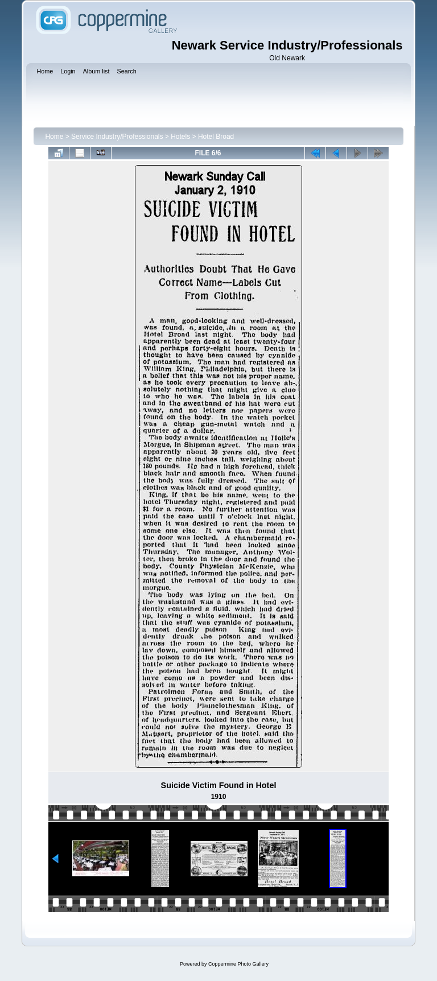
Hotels (180, 137)
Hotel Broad (216, 137)
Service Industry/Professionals (117, 137)
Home (54, 137)
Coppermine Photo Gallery (238, 964)
